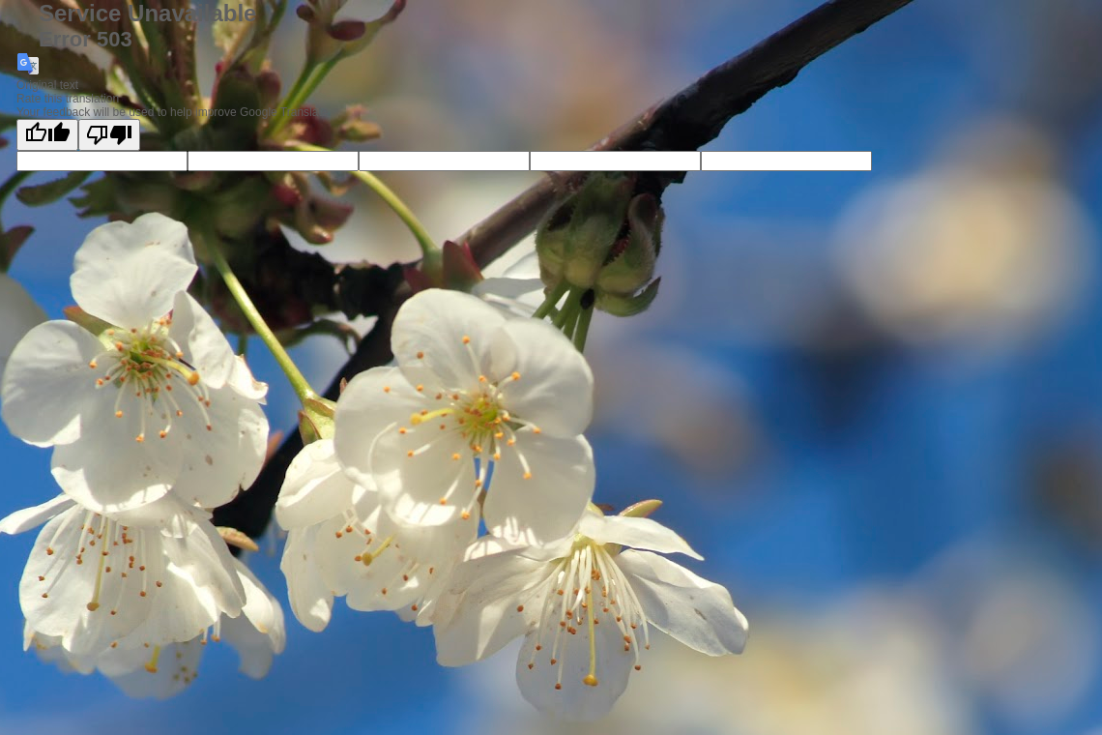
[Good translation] (47, 135)
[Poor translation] (109, 135)
